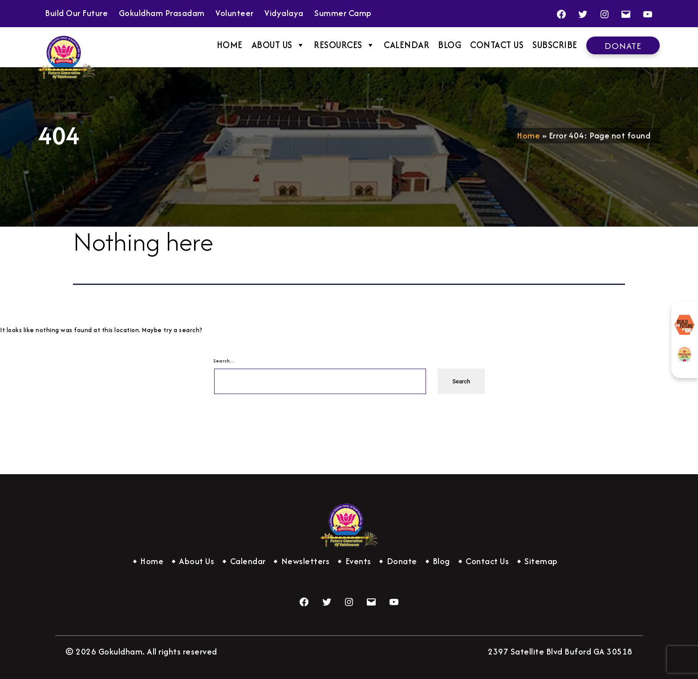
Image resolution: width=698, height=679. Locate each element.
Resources (344, 45)
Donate (623, 45)
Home (230, 44)
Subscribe (554, 44)
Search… (224, 361)
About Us (278, 45)
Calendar (406, 44)
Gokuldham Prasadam (684, 354)
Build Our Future (684, 325)
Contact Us (497, 44)
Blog (449, 44)
